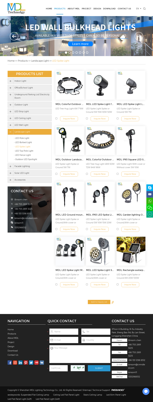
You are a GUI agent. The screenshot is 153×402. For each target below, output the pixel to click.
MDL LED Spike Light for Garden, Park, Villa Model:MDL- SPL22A (100, 104)
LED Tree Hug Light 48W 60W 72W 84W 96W (100, 166)
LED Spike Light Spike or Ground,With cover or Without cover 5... (67, 222)
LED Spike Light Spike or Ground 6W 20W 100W (128, 276)
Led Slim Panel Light (116, 395)
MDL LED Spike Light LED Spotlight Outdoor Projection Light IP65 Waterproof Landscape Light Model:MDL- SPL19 (131, 104)
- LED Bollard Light (23, 142)
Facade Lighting (22, 166)
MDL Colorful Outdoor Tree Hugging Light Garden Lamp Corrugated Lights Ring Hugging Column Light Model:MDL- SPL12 (100, 159)
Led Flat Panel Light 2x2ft (20, 399)
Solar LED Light (21, 173)
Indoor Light (20, 81)
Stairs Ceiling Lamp (92, 395)
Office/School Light (23, 87)
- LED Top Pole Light (23, 151)
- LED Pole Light (21, 138)
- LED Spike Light (22, 146)
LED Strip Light (21, 111)
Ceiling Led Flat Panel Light (66, 395)
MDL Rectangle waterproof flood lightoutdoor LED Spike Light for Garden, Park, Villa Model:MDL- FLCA (131, 270)
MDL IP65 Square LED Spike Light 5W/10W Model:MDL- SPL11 (131, 159)
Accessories (19, 180)
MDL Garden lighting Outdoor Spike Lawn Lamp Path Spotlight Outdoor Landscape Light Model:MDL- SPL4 (131, 214)
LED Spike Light (60, 60)
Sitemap (87, 390)
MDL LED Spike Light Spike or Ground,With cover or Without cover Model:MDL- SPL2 (100, 270)
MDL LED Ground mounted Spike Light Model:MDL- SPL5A (69, 214)
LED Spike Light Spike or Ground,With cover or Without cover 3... (128, 222)
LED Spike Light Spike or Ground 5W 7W (128, 110)
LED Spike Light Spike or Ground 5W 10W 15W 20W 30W (98, 222)
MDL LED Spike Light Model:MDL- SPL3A (69, 270)
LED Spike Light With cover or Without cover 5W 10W (131, 166)
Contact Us (124, 8)
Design (97, 8)
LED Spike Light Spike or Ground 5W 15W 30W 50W (99, 110)
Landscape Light (40, 60)
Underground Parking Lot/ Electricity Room (31, 96)
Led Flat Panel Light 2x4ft (48, 399)
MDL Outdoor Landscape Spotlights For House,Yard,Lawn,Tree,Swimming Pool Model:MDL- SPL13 (69, 159)
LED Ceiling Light (22, 118)
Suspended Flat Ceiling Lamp (35, 395)
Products (59, 8)
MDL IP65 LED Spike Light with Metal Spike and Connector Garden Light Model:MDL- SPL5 (100, 214)
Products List (29, 74)
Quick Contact (62, 321)
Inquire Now (69, 118)
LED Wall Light (21, 125)
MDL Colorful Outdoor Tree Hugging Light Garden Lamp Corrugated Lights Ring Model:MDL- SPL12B (69, 104)
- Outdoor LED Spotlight (25, 159)
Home (49, 8)
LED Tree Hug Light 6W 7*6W (69, 108)
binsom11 (132, 372)
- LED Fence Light (22, 155)
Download (109, 8)
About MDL (74, 8)
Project (86, 8)
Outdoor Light (21, 104)
